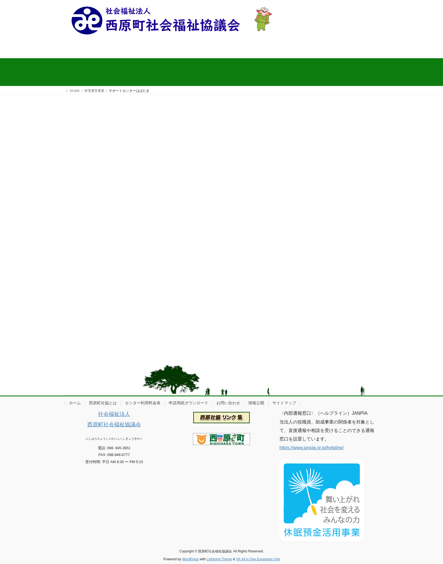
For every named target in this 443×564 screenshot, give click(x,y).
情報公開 (256, 403)
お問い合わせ (228, 403)
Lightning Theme (219, 559)
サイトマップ (284, 403)
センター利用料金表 (142, 403)
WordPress (190, 559)
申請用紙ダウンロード (188, 403)
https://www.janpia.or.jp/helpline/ (311, 447)
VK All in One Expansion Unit (258, 559)
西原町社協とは (103, 403)
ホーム (75, 403)
